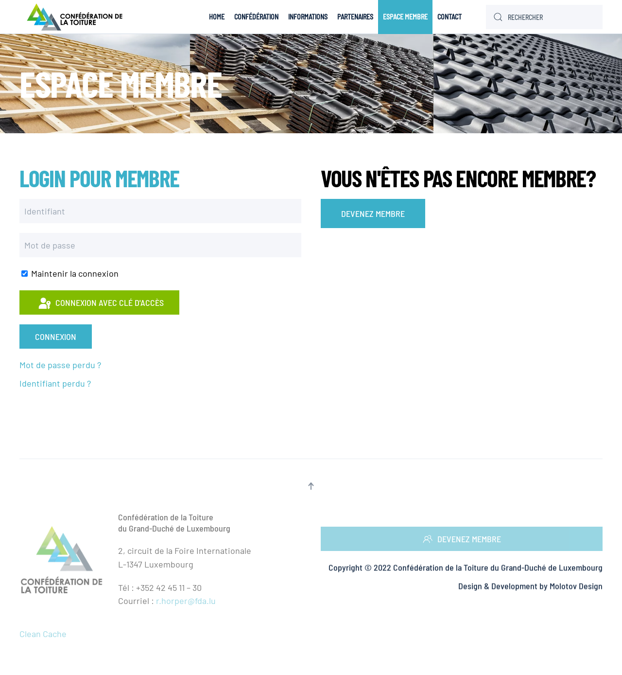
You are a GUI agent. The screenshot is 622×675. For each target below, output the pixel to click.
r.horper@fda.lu (186, 600)
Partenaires (355, 17)
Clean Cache (43, 633)
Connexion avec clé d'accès (100, 304)
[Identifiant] (160, 211)
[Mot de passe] (160, 245)
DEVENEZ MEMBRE (373, 213)
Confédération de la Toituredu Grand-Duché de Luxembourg (174, 522)
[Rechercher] (544, 17)
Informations (308, 17)
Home (217, 17)
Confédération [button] (256, 17)
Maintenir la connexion (70, 273)
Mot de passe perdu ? (60, 364)
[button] (311, 486)
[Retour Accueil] (76, 17)
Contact (449, 17)
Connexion (55, 336)
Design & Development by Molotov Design (530, 586)
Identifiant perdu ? (55, 383)
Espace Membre (405, 17)
